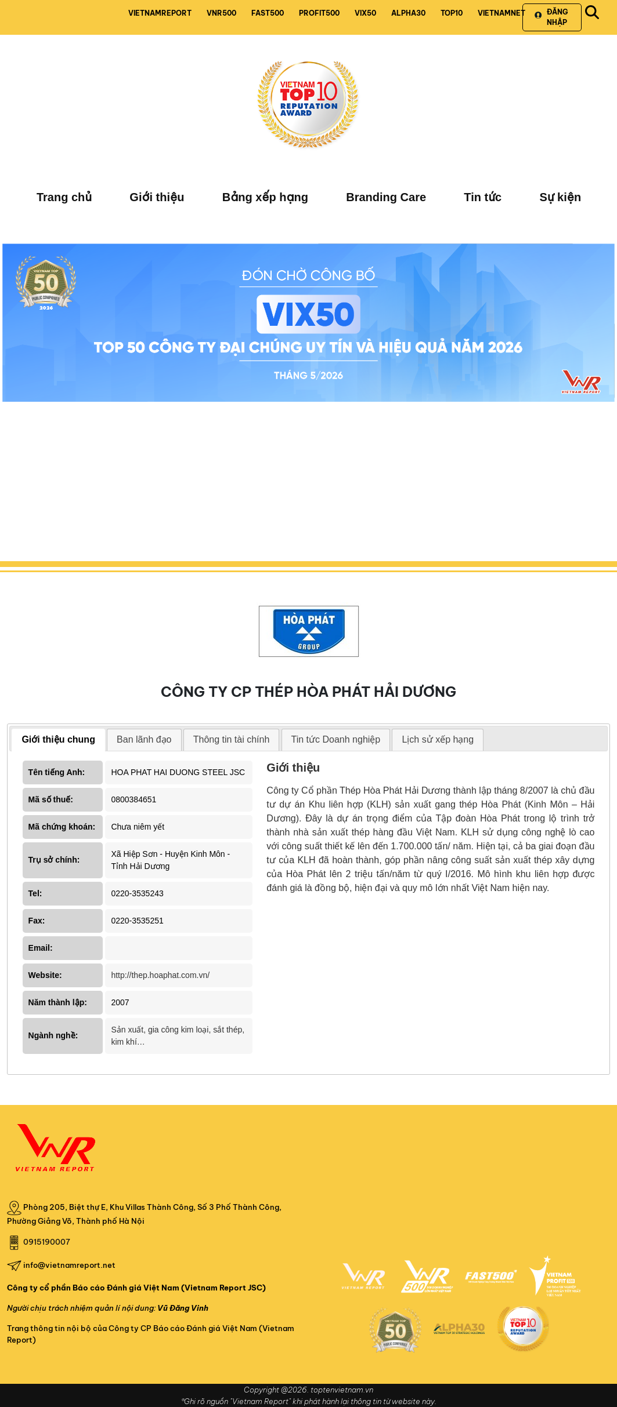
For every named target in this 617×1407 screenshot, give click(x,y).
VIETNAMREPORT (160, 13)
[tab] (58, 740)
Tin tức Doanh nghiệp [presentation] (336, 739)
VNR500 (221, 13)
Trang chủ (64, 197)
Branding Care (386, 197)
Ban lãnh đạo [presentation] (144, 739)
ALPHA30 (408, 13)
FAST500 (267, 13)
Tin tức (482, 197)
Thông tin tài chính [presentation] (231, 739)
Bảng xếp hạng (265, 197)
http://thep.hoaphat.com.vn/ (160, 975)
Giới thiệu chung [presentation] (58, 739)
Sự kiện (560, 197)
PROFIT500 (319, 13)
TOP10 (452, 13)
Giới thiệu (156, 197)
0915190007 (46, 1241)
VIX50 (365, 13)
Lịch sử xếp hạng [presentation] (438, 739)
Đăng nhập (551, 17)
